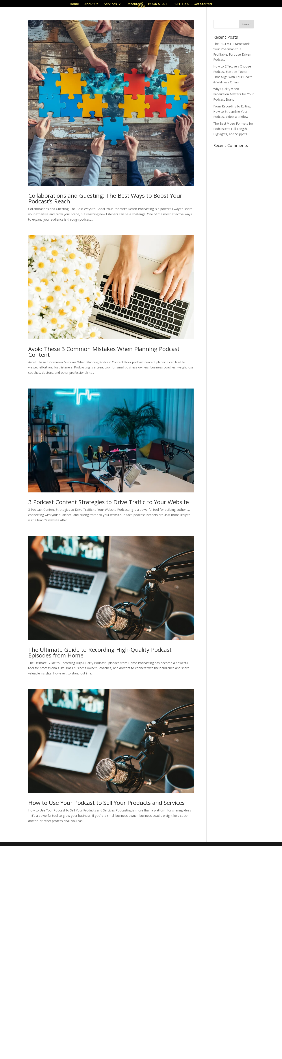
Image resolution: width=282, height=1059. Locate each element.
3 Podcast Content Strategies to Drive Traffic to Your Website (108, 527)
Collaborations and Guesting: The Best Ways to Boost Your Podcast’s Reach (105, 224)
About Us (91, 4)
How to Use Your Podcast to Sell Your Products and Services (106, 828)
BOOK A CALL (158, 4)
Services (110, 4)
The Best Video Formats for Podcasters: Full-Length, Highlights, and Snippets (233, 154)
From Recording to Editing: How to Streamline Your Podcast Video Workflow (232, 137)
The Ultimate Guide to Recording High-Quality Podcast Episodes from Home (100, 678)
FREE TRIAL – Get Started (193, 4)
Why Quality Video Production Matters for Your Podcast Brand (233, 119)
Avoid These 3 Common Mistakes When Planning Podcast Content (104, 377)
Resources (135, 4)
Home (74, 4)
